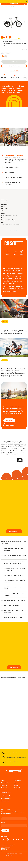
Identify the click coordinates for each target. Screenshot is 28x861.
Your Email (3, 816)
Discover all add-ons (14, 531)
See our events (10, 425)
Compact (9, 6)
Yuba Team (16, 790)
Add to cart (14, 61)
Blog (15, 782)
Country (3, 822)
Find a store (9, 420)
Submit (5, 830)
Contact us (4, 785)
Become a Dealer (5, 800)
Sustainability (17, 787)
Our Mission (16, 785)
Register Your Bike (5, 782)
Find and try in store (14, 66)
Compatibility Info (14, 70)
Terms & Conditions (5, 792)
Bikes (5, 6)
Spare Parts (4, 787)
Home (2, 6)
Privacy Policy (4, 790)
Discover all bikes (14, 667)
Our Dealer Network (5, 798)
